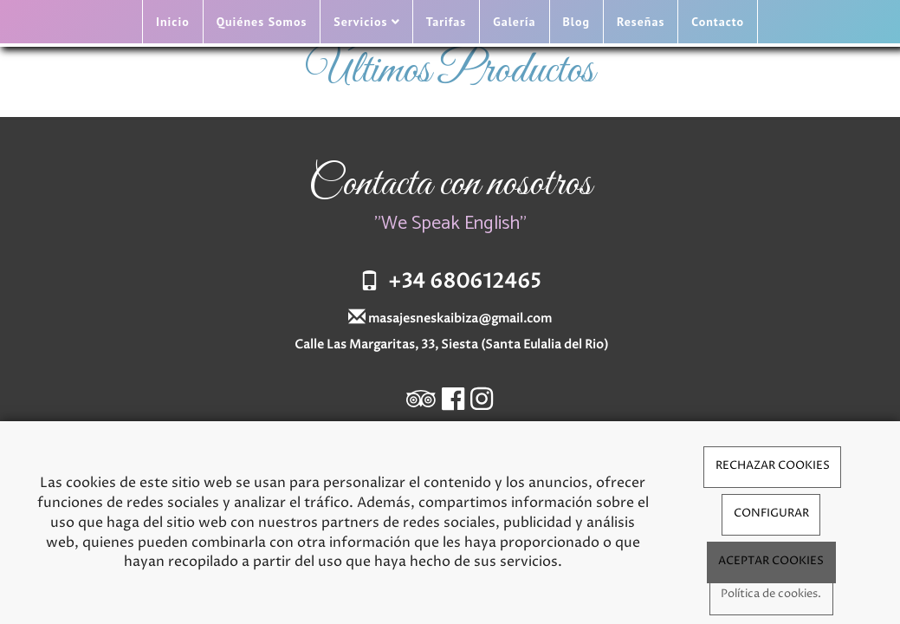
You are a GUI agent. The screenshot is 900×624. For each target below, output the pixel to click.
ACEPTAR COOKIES (771, 561)
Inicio (173, 21)
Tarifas (446, 21)
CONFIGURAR (771, 513)
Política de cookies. (771, 594)
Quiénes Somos (262, 21)
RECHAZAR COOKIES (772, 465)
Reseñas (640, 21)
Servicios (365, 21)
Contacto (717, 21)
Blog (576, 21)
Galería (514, 21)
